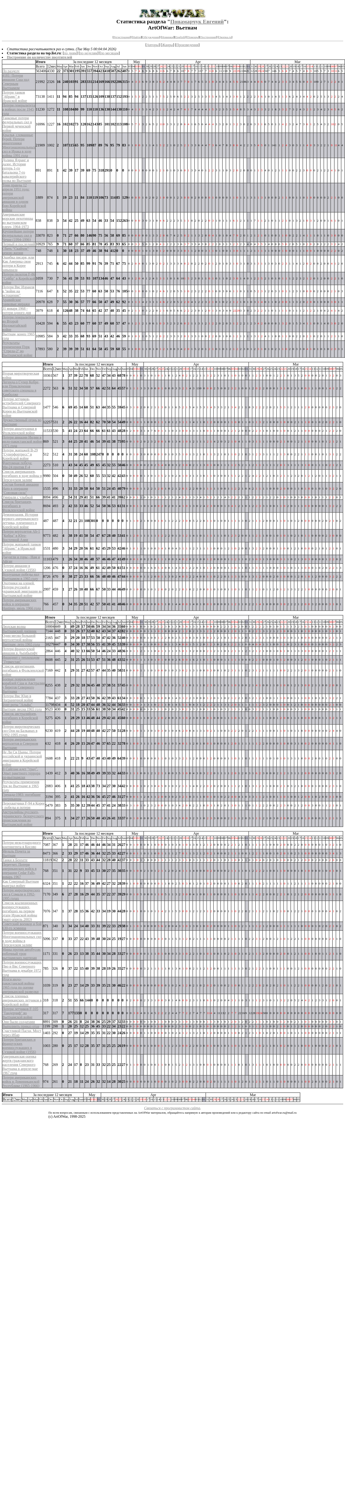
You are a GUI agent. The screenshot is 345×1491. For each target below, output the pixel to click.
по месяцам (110, 53)
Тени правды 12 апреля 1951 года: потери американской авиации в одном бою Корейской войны (15, 197)
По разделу (11, 71)
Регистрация (122, 37)
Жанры (167, 45)
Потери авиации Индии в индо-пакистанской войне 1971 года (22, 441)
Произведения (187, 45)
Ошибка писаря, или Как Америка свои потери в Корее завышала (18, 263)
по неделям (88, 53)
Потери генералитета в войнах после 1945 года (18, 109)
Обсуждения (151, 37)
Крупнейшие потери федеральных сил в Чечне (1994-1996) (18, 235)
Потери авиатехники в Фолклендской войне (19, 431)
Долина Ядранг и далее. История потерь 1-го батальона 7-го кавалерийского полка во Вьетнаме (16, 170)
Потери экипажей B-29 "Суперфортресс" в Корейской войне (20, 454)
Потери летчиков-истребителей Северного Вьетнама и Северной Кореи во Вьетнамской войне (21, 407)
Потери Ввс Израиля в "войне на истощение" (18, 291)
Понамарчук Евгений (197, 21)
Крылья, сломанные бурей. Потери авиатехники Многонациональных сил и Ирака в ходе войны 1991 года (18, 145)
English (180, 37)
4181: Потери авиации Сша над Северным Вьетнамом (15, 82)
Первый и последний (18, 244)
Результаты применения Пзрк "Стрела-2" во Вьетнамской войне (17, 349)
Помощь (192, 37)
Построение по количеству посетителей (39, 57)
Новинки (167, 37)
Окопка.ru (225, 37)
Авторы (152, 45)
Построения (208, 37)
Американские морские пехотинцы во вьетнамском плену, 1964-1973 (17, 220)
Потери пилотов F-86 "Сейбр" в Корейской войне (18, 278)
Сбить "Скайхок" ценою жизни (15, 251)
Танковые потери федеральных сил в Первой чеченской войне (17, 124)
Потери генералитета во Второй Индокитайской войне (18, 323)
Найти (137, 37)
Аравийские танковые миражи (16, 302)
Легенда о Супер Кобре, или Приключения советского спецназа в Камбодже (20, 388)
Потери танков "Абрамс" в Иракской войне (14, 96)
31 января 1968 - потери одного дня (16, 311)
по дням (70, 53)
